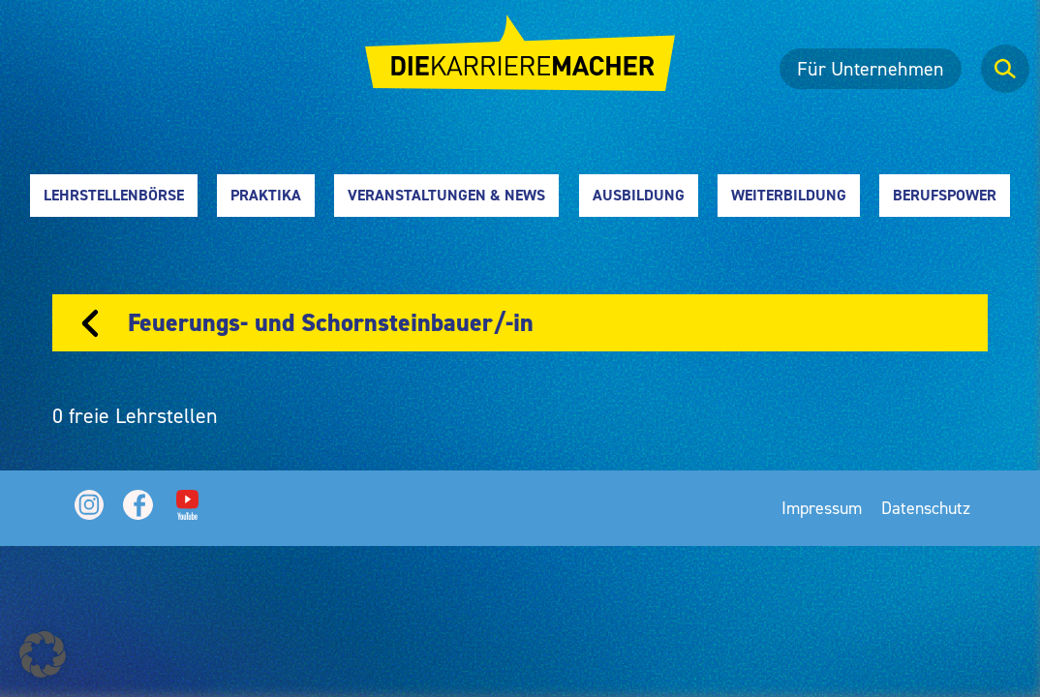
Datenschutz (925, 508)
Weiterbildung (788, 195)
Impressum (821, 508)
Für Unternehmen (870, 68)
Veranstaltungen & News (446, 195)
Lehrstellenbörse (114, 195)
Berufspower (944, 195)
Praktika (265, 195)
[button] (42, 654)
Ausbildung (639, 195)
